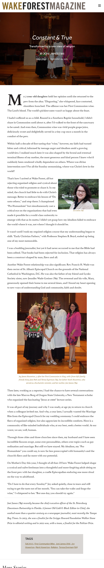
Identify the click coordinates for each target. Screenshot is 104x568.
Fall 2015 (41, 59)
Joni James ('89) (63, 543)
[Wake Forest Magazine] (43, 7)
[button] (99, 5)
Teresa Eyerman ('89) (68, 547)
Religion (54, 547)
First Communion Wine (44, 543)
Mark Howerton (42, 547)
